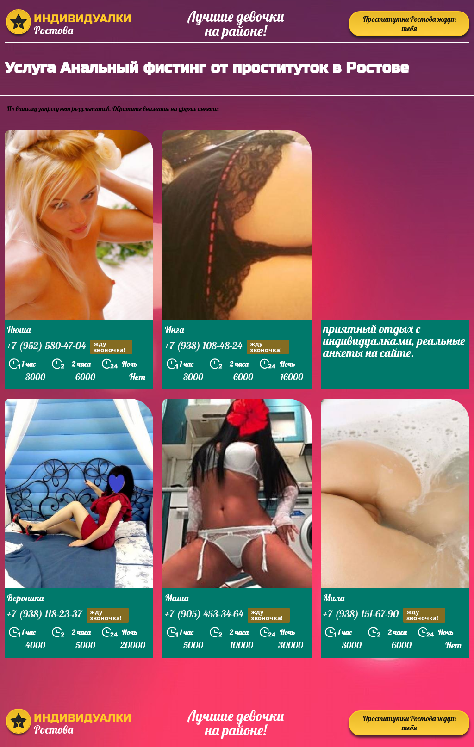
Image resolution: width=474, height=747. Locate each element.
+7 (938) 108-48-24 (227, 346)
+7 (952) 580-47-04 (69, 346)
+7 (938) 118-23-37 (68, 615)
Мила (333, 598)
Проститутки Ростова (409, 23)
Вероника (25, 598)
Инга (174, 329)
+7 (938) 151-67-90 (384, 615)
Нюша (19, 329)
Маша (176, 598)
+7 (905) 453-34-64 (227, 615)
